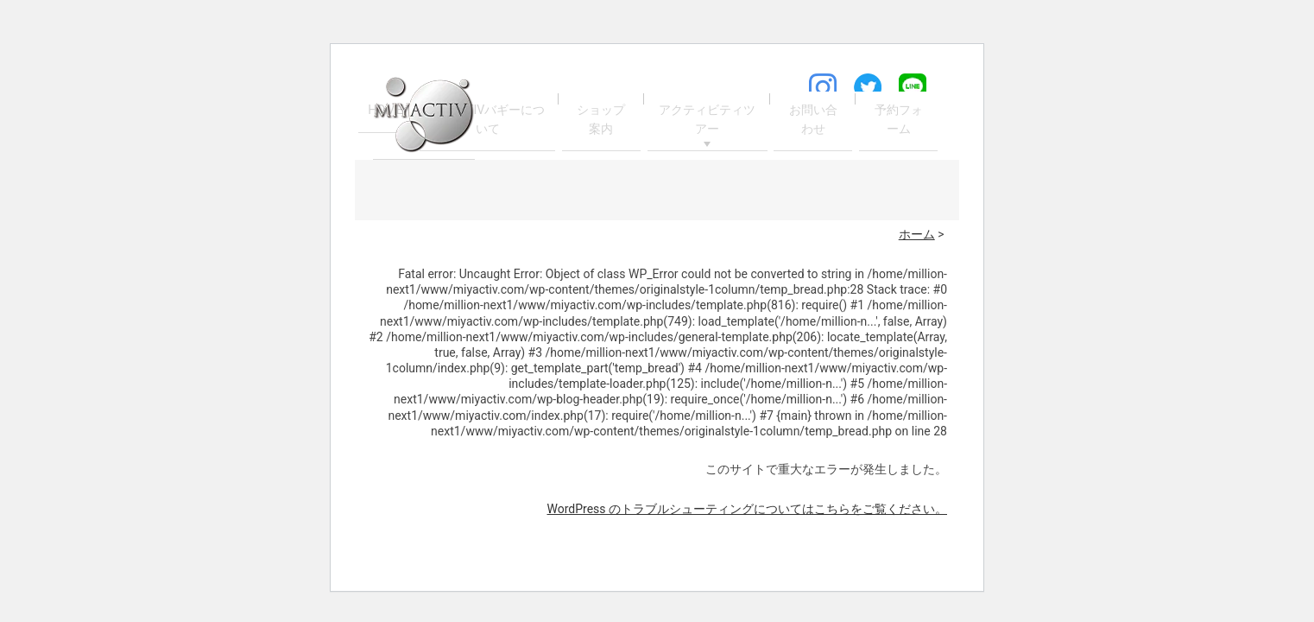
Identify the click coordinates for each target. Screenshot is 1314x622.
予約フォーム (898, 119)
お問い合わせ (811, 119)
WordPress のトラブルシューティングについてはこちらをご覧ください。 (747, 509)
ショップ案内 (602, 119)
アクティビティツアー (706, 119)
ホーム (917, 234)
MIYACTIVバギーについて (489, 119)
